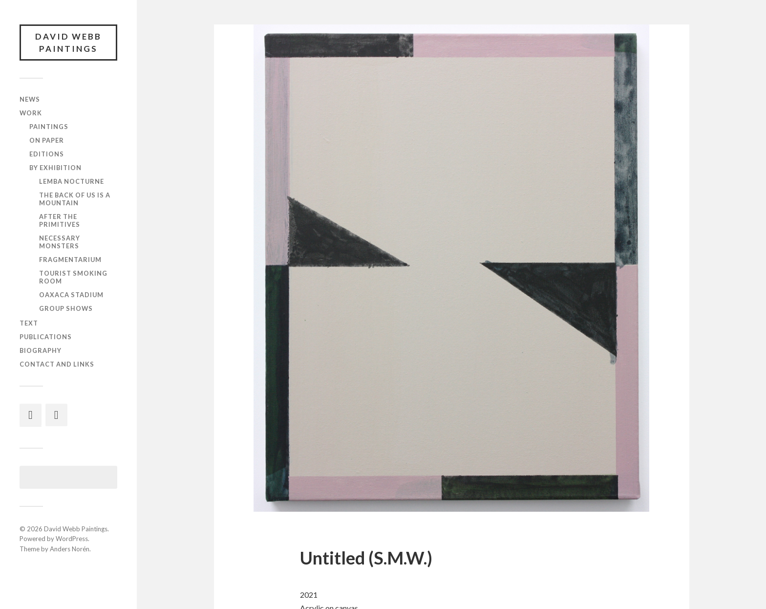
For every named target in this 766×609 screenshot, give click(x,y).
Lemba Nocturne (71, 182)
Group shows (66, 308)
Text (29, 323)
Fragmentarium (70, 260)
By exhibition (55, 168)
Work (31, 113)
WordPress (72, 539)
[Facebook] (56, 415)
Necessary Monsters (59, 242)
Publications (46, 337)
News (30, 100)
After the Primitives (59, 221)
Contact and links (57, 364)
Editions (46, 154)
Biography (41, 350)
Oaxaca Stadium (71, 295)
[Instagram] (31, 415)
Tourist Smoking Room (73, 277)
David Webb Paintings (68, 42)
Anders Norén (69, 549)
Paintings (48, 127)
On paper (46, 141)
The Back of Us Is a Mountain (74, 199)
